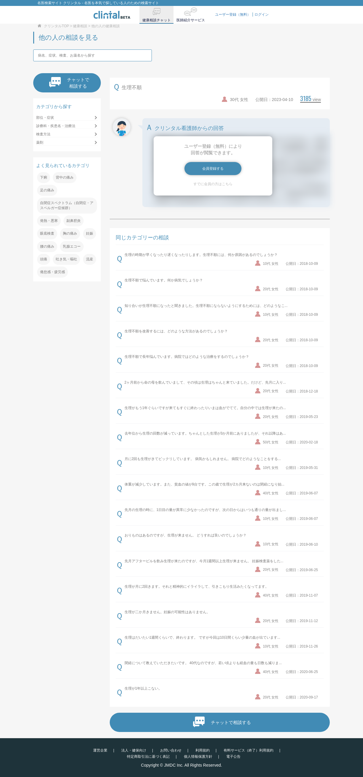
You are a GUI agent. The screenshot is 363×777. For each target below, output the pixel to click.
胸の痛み (70, 233)
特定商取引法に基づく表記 (148, 756)
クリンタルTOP (56, 26)
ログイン (261, 14)
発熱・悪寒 (49, 221)
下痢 (43, 177)
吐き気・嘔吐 (66, 259)
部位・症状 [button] (45, 118)
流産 (89, 259)
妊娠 (89, 233)
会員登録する (213, 168)
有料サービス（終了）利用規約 (248, 750)
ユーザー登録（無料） (233, 14)
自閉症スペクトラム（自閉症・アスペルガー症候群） (66, 205)
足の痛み (47, 190)
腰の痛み (47, 246)
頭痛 (43, 259)
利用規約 (202, 750)
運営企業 (100, 750)
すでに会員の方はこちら (213, 184)
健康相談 (80, 26)
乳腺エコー (72, 246)
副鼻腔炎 (73, 221)
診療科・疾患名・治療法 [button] (55, 126)
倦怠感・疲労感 (52, 272)
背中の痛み (65, 177)
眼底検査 (47, 233)
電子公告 (233, 756)
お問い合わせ (171, 750)
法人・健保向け (133, 750)
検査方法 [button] (43, 134)
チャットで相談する (69, 83)
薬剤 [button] (39, 142)
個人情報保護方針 (198, 756)
